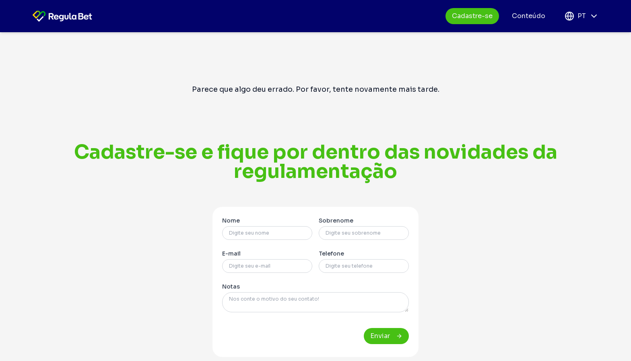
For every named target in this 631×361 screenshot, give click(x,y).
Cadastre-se (472, 16)
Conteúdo (528, 16)
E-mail (231, 253)
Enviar (386, 336)
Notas (231, 286)
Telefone (331, 253)
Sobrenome (336, 220)
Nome (231, 220)
